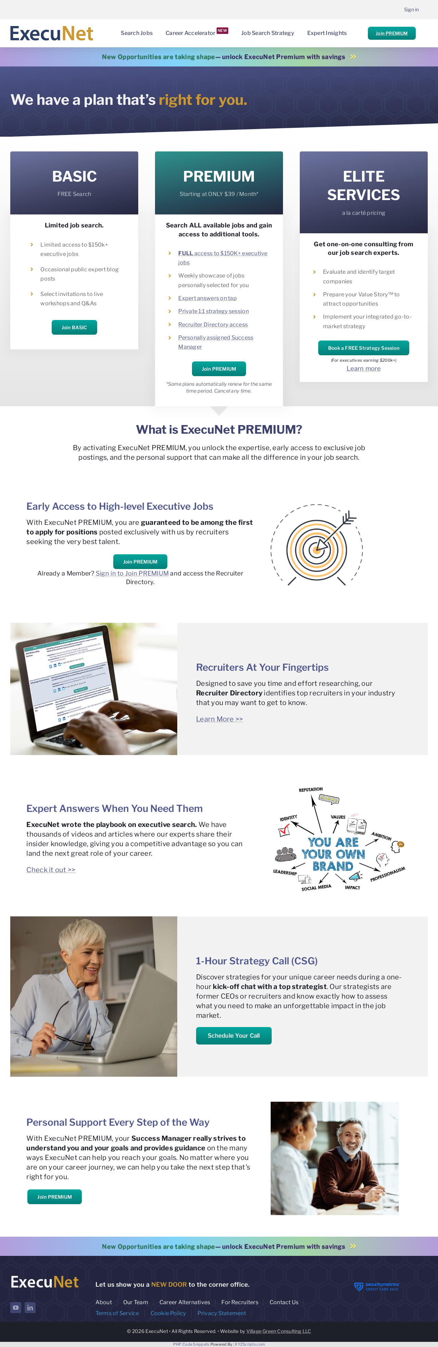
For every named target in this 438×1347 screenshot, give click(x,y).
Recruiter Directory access (213, 324)
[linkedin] (30, 1307)
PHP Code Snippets (191, 1344)
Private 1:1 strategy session (213, 311)
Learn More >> (219, 719)
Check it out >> (50, 870)
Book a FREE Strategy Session (363, 348)
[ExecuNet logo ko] (44, 1276)
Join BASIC (74, 327)
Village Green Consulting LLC (278, 1331)
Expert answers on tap (207, 298)
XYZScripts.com (250, 1344)
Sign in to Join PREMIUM (132, 573)
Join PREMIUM (392, 33)
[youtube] (15, 1307)
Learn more (364, 368)
